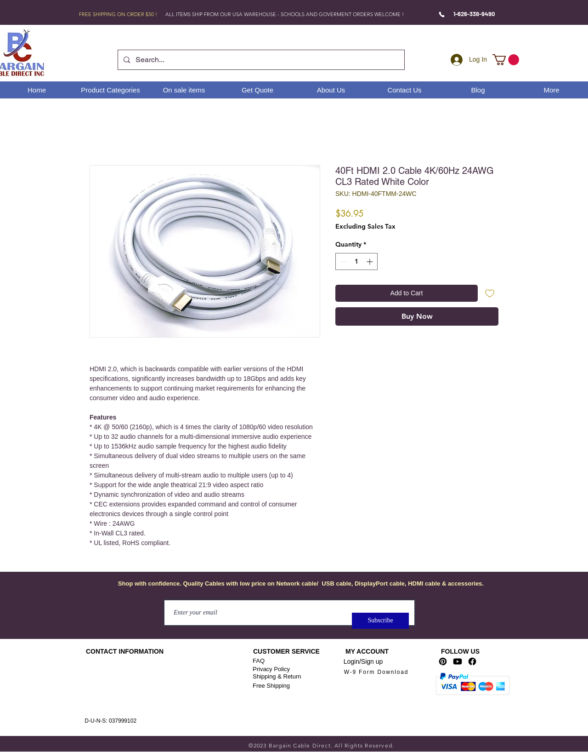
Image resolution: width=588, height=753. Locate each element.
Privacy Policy (271, 669)
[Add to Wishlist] (489, 293)
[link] (505, 59)
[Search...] (260, 59)
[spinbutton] (356, 261)
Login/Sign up (363, 661)
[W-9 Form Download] (376, 672)
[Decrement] (342, 261)
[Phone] (442, 14)
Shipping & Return (277, 676)
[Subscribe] (380, 621)
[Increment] (370, 261)
